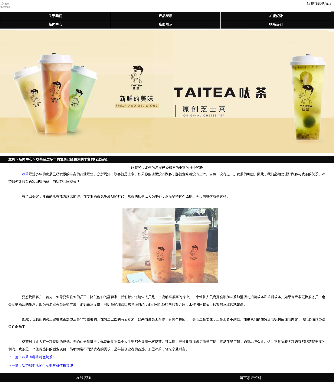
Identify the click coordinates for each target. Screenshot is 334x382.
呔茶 (25, 174)
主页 (11, 159)
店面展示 (165, 24)
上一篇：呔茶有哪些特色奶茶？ (32, 357)
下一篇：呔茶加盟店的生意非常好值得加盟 (40, 365)
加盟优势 (276, 16)
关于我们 (55, 16)
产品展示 (165, 16)
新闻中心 (55, 24)
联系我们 (276, 24)
